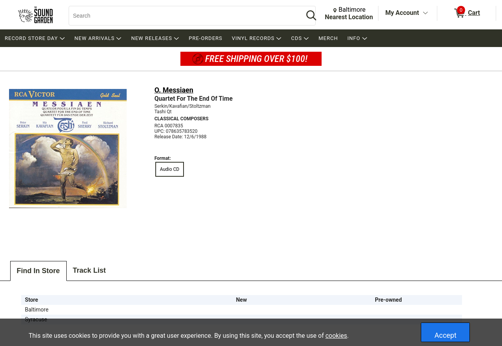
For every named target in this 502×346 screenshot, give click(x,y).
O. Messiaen (174, 90)
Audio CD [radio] (170, 169)
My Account (402, 12)
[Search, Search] (182, 15)
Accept (446, 335)
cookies (336, 335)
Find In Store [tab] (38, 271)
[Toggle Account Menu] (425, 13)
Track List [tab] (89, 270)
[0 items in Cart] (466, 13)
